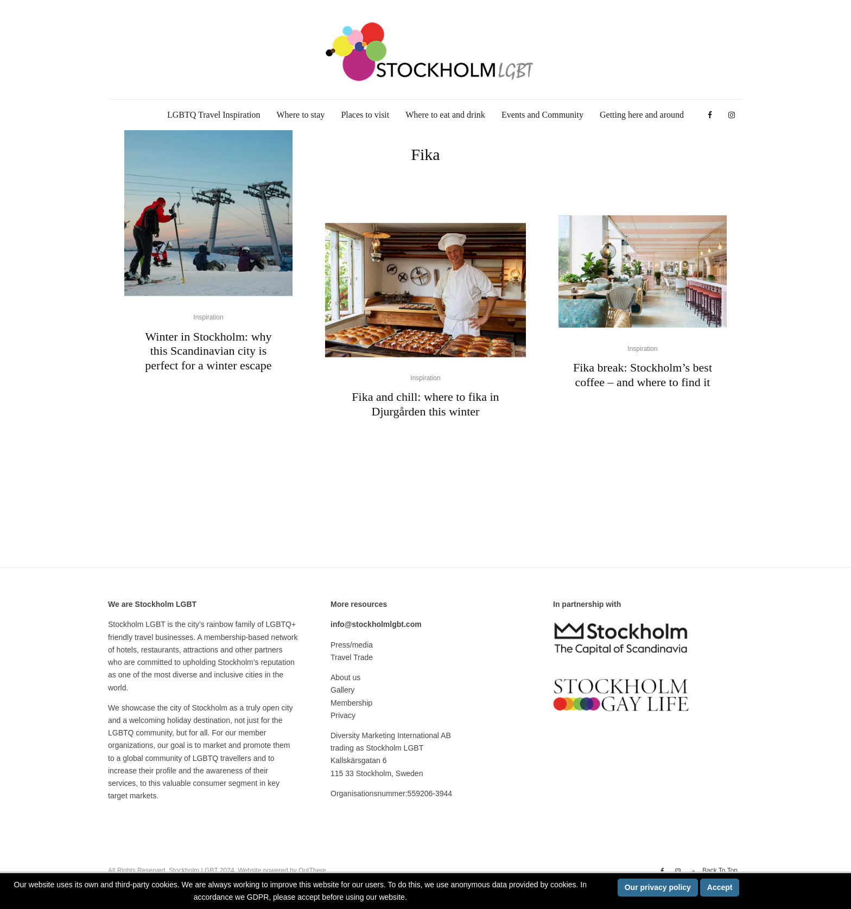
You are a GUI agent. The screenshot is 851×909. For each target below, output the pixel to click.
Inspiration (208, 317)
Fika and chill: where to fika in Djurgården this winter (425, 404)
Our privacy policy (658, 887)
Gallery (342, 690)
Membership (351, 703)
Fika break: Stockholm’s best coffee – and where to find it (642, 374)
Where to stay (301, 114)
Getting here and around (642, 114)
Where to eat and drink (445, 114)
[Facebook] (710, 115)
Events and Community (542, 114)
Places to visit (365, 114)
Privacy (343, 715)
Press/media (352, 645)
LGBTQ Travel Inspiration (214, 114)
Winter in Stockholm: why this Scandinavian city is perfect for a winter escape (208, 351)
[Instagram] (731, 115)
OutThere (312, 870)
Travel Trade (352, 657)
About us (345, 677)
